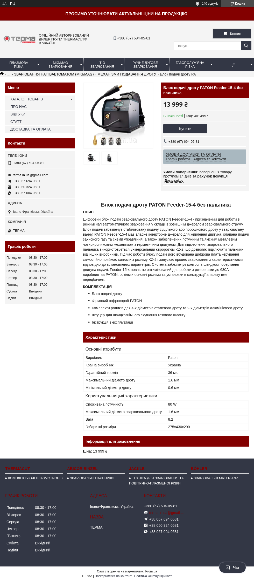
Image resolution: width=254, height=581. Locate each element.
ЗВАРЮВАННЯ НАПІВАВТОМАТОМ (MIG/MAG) (54, 74)
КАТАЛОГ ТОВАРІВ (26, 99)
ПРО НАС (18, 107)
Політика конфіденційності (153, 576)
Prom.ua (151, 571)
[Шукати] (246, 45)
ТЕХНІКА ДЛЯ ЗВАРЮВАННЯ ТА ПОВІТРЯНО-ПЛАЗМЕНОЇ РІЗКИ (156, 480)
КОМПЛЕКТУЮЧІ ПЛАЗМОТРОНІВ (35, 478)
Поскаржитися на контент (113, 576)
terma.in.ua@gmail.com (30, 175)
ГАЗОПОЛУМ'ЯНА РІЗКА (190, 65)
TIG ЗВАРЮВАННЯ (102, 65)
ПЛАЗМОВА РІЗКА (18, 65)
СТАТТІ (16, 122)
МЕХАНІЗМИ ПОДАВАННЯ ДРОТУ (126, 74)
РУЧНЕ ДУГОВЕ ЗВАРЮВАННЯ (145, 65)
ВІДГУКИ (17, 114)
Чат (232, 567)
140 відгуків (210, 3)
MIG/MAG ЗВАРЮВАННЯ (60, 65)
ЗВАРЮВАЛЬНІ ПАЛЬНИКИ (92, 478)
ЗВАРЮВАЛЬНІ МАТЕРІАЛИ (216, 478)
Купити (185, 128)
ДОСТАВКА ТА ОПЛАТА (30, 129)
